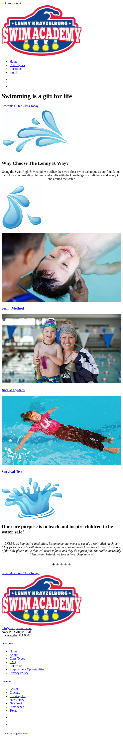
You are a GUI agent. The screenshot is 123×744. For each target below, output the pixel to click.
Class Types (17, 65)
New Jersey (17, 699)
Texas (13, 710)
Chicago (15, 692)
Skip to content (11, 3)
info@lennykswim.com (17, 628)
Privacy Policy (19, 673)
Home (13, 61)
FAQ (13, 662)
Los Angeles (18, 696)
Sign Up (15, 72)
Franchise (16, 665)
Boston (14, 689)
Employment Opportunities (27, 669)
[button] (21, 106)
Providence (17, 707)
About (14, 655)
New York (16, 703)
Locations (16, 68)
